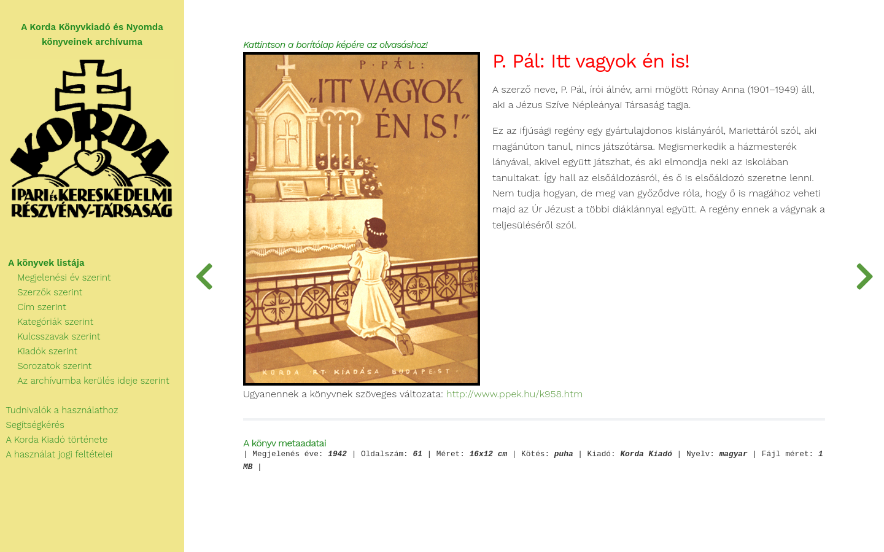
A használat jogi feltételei (56, 454)
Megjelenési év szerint (55, 277)
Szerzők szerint (41, 292)
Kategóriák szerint (46, 321)
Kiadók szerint (38, 351)
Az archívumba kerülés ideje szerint (84, 380)
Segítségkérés (32, 424)
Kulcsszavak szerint (50, 336)
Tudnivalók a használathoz (59, 410)
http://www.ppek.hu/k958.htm (514, 394)
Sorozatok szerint (45, 365)
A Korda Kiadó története (53, 439)
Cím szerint (33, 307)
